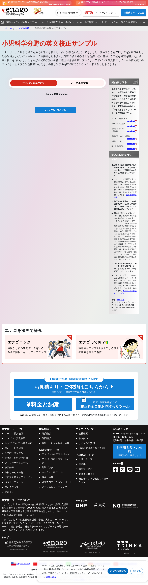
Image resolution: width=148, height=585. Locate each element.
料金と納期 (47, 478)
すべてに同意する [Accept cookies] (118, 571)
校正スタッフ (12, 488)
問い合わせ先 (120, 430)
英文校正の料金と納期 (16, 459)
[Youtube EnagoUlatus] (138, 466)
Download (131, 121)
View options (19, 93)
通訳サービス (85, 470)
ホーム (8, 28)
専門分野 (9, 469)
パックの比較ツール (52, 473)
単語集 (82, 465)
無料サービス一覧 (14, 473)
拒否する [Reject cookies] (137, 571)
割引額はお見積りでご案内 (59, 4)
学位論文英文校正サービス (18, 478)
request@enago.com (133, 434)
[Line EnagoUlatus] (131, 466)
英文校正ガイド (87, 475)
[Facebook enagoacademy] (116, 466)
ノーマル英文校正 (80, 83)
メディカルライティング (54, 488)
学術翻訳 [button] (89, 22)
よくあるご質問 (87, 444)
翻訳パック (47, 469)
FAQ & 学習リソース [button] (131, 22)
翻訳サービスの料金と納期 (55, 444)
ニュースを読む (138, 4)
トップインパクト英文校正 (18, 444)
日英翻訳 (46, 434)
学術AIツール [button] (72, 22)
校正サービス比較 (14, 449)
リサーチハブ (85, 460)
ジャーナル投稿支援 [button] (49, 22)
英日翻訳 (46, 439)
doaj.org (120, 300)
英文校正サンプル (14, 454)
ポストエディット (14, 483)
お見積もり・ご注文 (133, 12)
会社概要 (83, 434)
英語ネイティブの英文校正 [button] (20, 22)
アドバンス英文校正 (33, 83)
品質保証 (9, 493)
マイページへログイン (101, 12)
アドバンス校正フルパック (55, 455)
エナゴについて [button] (107, 22)
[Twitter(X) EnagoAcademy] (123, 466)
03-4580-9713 (125, 438)
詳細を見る (51, 576)
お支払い (83, 439)
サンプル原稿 (22, 28)
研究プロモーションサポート (57, 483)
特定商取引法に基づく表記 (92, 449)
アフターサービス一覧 (16, 464)
